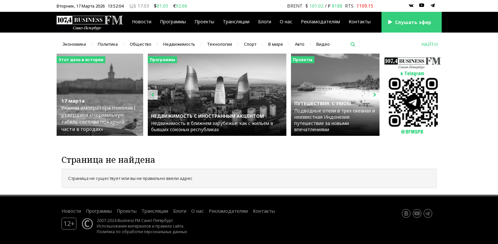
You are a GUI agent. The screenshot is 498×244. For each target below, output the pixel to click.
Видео (323, 44)
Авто (299, 44)
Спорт (250, 44)
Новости (141, 21)
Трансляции (236, 21)
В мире (275, 44)
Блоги (264, 21)
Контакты (360, 21)
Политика (108, 44)
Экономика (74, 44)
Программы (173, 21)
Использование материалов (124, 226)
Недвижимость (179, 44)
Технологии (219, 44)
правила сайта (169, 226)
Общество (140, 44)
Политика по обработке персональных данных (142, 231)
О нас (286, 21)
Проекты (204, 21)
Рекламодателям (320, 21)
